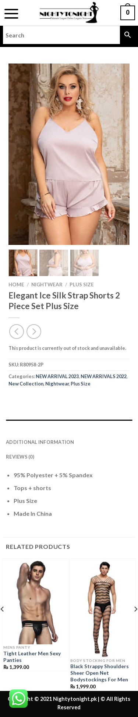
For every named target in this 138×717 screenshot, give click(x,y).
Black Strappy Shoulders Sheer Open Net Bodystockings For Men (99, 672)
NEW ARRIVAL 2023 (57, 376)
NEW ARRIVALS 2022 (104, 376)
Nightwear (47, 284)
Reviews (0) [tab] (20, 457)
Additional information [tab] (40, 442)
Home (16, 284)
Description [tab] (23, 427)
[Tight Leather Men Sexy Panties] (35, 602)
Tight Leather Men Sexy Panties (32, 657)
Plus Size (82, 284)
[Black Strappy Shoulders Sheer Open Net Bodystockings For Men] (102, 609)
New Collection (25, 384)
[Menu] (11, 13)
